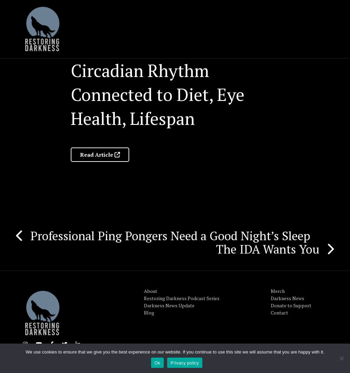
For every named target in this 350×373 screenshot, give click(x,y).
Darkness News (287, 298)
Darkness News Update (169, 305)
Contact (279, 312)
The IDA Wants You (268, 249)
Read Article (100, 154)
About (150, 291)
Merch (278, 291)
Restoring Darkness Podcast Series (181, 298)
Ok (157, 362)
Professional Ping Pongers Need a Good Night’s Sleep (170, 236)
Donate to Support (291, 305)
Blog (149, 312)
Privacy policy (185, 362)
